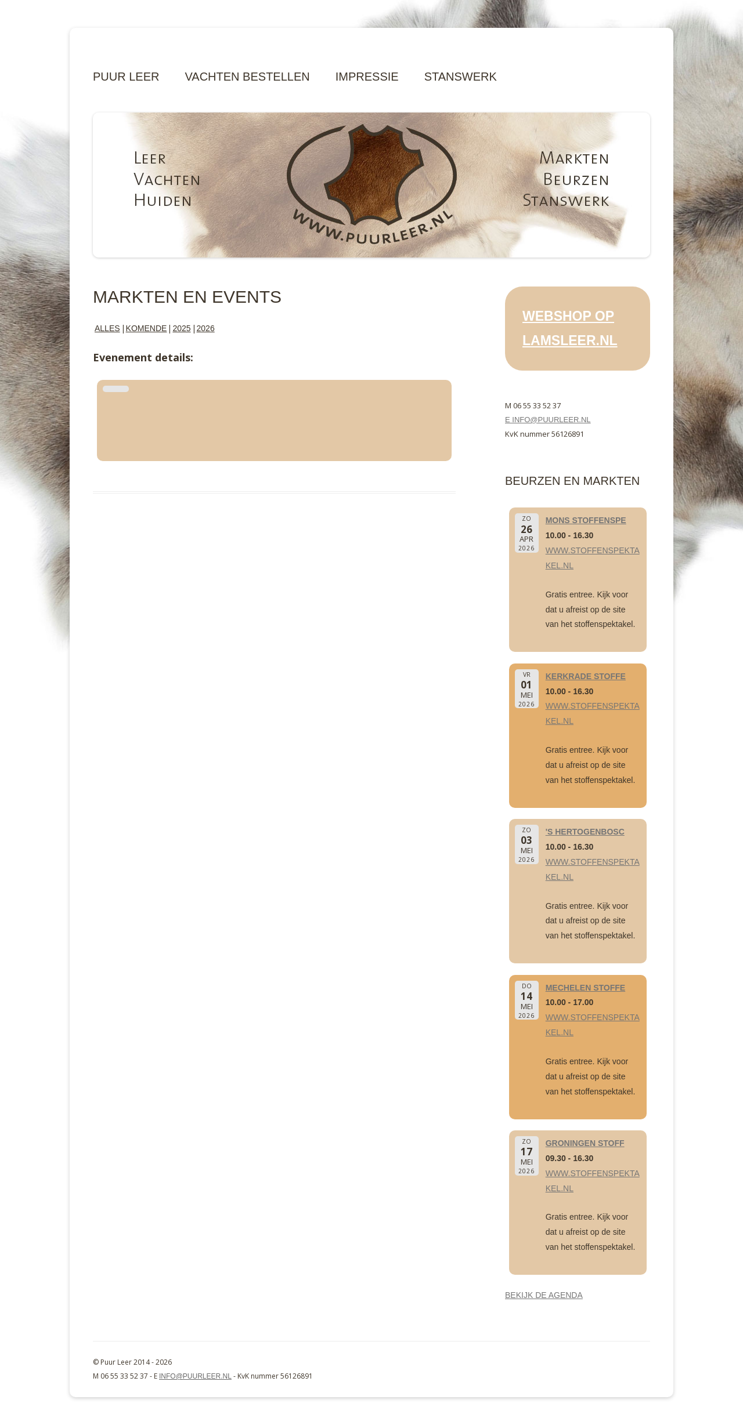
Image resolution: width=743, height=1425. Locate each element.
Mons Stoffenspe (586, 520)
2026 (206, 328)
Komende (146, 328)
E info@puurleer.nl (548, 419)
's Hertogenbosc (585, 831)
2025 (181, 328)
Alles (107, 328)
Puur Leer (126, 76)
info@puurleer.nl (195, 1376)
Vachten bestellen (247, 76)
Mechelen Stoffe (585, 987)
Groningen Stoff (585, 1143)
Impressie (367, 76)
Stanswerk (460, 76)
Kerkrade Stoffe (586, 676)
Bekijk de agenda (544, 1295)
